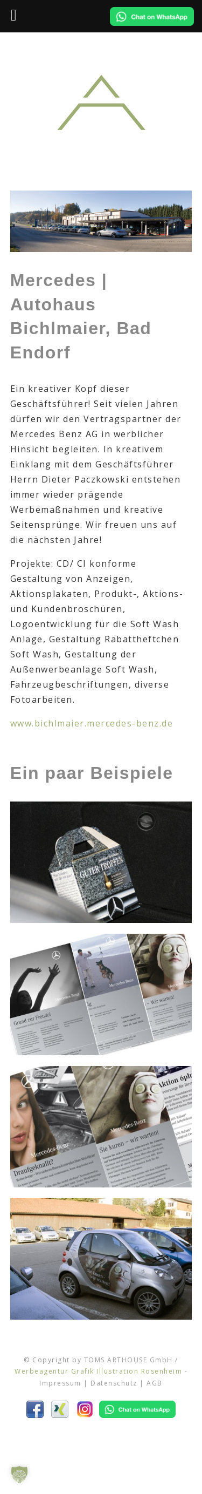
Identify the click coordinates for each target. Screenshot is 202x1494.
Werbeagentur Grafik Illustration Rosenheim (98, 1371)
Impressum (60, 1383)
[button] (19, 1474)
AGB (155, 1383)
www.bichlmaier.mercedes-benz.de (91, 723)
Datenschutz (113, 1383)
